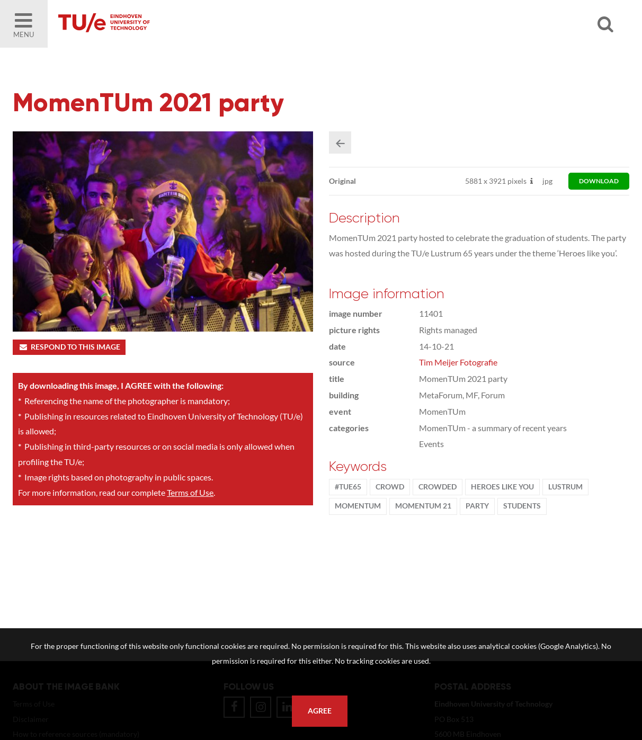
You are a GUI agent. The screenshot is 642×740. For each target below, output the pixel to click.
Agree (320, 711)
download (599, 181)
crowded (437, 487)
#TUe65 (348, 487)
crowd (390, 487)
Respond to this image (69, 347)
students (522, 506)
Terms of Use (190, 492)
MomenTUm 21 (423, 506)
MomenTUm (358, 506)
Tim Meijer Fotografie (458, 362)
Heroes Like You (502, 487)
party (477, 506)
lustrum (565, 487)
